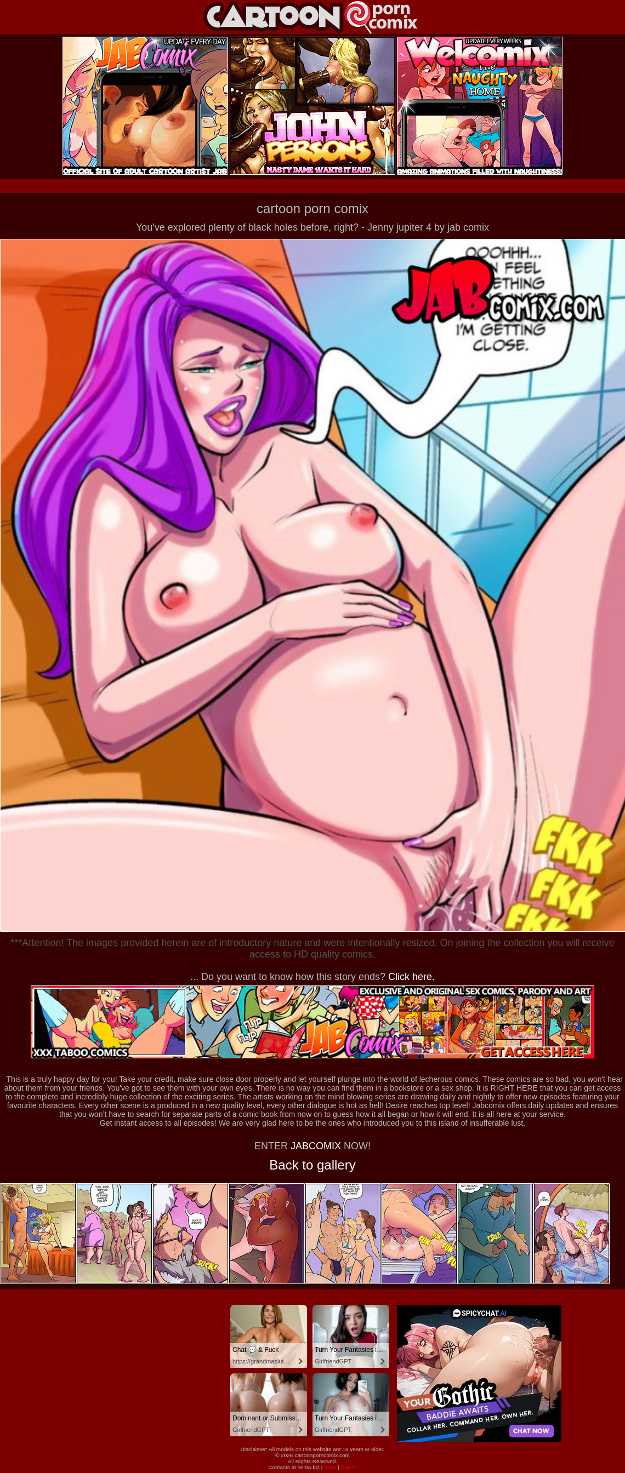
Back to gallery (312, 1164)
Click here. (411, 976)
